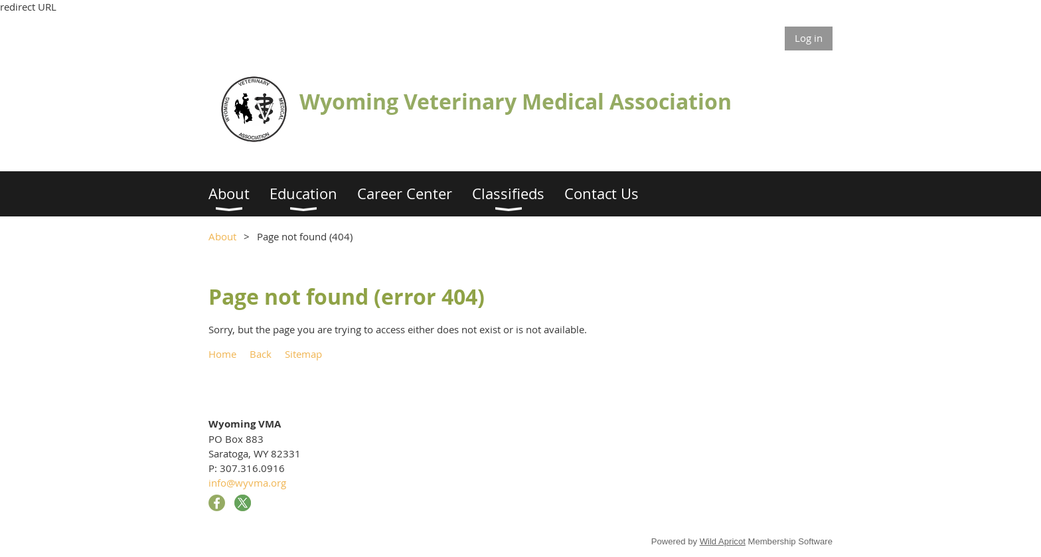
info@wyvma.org (247, 482)
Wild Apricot (723, 541)
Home (222, 353)
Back (261, 353)
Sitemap (303, 353)
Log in (809, 37)
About (222, 236)
